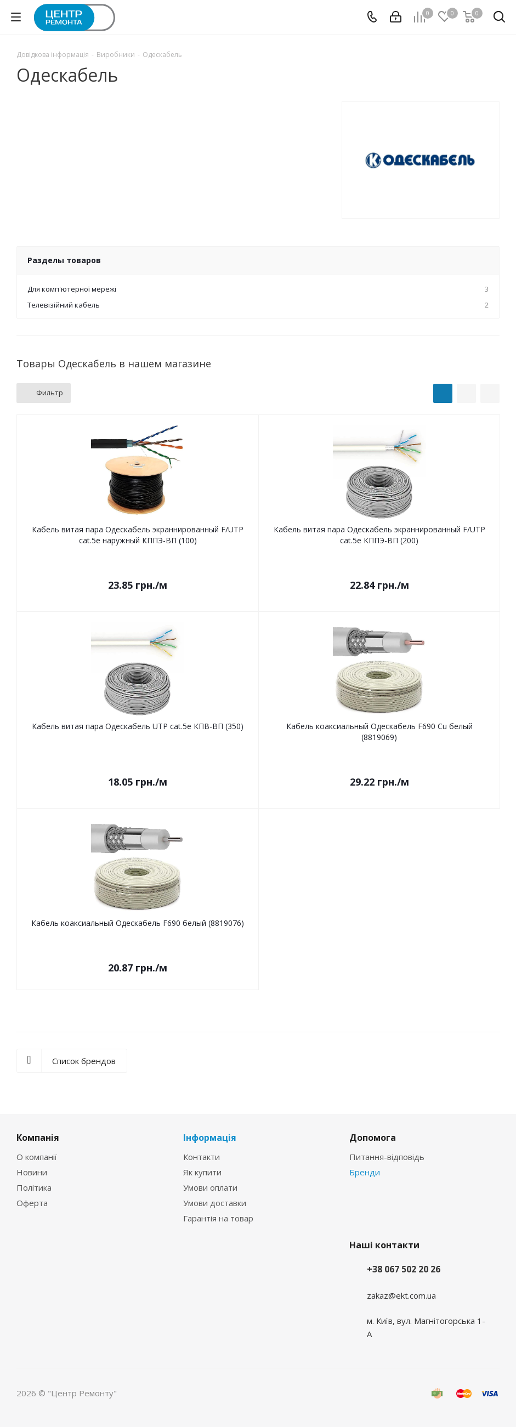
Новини (31, 1172)
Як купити (202, 1172)
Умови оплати (210, 1187)
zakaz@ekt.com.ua (401, 1295)
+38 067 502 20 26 (403, 1269)
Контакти (201, 1156)
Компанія (37, 1138)
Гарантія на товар (218, 1218)
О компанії (36, 1156)
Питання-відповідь (386, 1156)
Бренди (364, 1172)
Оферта (32, 1202)
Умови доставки (214, 1202)
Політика (34, 1187)
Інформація (209, 1138)
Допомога (372, 1138)
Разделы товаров (64, 260)
